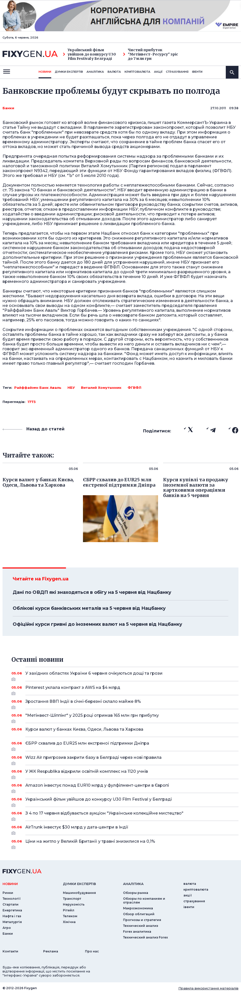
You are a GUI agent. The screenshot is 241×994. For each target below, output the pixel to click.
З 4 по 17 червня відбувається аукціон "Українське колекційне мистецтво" (125, 815)
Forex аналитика (137, 931)
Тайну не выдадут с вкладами (49, 127)
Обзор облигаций (138, 914)
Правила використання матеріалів (208, 988)
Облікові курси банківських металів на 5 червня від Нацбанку (89, 608)
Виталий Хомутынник (101, 387)
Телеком (70, 916)
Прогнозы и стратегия (142, 920)
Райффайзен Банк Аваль (37, 387)
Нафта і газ (12, 916)
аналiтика (133, 884)
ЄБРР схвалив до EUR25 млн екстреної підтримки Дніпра (125, 745)
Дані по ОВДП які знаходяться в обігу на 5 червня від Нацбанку (92, 592)
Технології (12, 898)
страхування (177, 71)
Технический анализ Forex (145, 937)
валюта (114, 71)
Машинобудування (79, 893)
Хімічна (69, 922)
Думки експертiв (69, 71)
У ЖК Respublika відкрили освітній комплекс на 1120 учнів (125, 773)
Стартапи (11, 904)
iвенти (197, 71)
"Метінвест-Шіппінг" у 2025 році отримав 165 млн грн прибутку (125, 717)
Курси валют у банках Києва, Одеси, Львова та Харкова (125, 729)
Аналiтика (95, 71)
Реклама (50, 951)
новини (45, 71)
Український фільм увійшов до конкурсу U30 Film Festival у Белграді (89, 54)
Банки (8, 108)
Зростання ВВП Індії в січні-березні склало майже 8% (125, 703)
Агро (7, 928)
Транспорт (72, 898)
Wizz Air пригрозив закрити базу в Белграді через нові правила (125, 759)
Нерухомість (73, 904)
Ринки (8, 893)
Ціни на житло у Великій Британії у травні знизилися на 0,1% (125, 843)
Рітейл (68, 910)
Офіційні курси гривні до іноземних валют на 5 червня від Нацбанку (97, 624)
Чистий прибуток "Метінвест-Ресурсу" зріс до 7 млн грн (150, 54)
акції (158, 71)
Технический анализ (140, 926)
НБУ (71, 387)
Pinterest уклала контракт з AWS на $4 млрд (125, 689)
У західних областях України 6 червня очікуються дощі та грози (125, 675)
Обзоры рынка (135, 893)
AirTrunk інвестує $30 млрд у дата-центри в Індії (125, 829)
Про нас (92, 951)
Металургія (12, 922)
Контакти (10, 951)
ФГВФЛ (134, 387)
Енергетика (12, 910)
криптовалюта (137, 71)
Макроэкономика (138, 908)
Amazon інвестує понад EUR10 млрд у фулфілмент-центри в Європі (125, 787)
